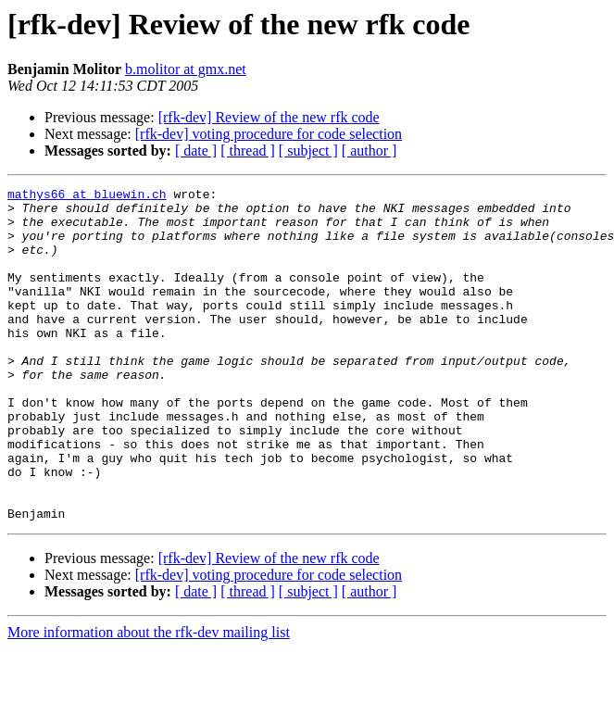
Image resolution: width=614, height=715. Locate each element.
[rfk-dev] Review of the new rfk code (269, 117)
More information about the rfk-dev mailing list (148, 699)
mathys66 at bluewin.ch (87, 196)
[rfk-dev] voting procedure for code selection (268, 134)
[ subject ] (308, 150)
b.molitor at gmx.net (185, 69)
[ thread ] (247, 150)
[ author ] (369, 150)
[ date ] (196, 150)
